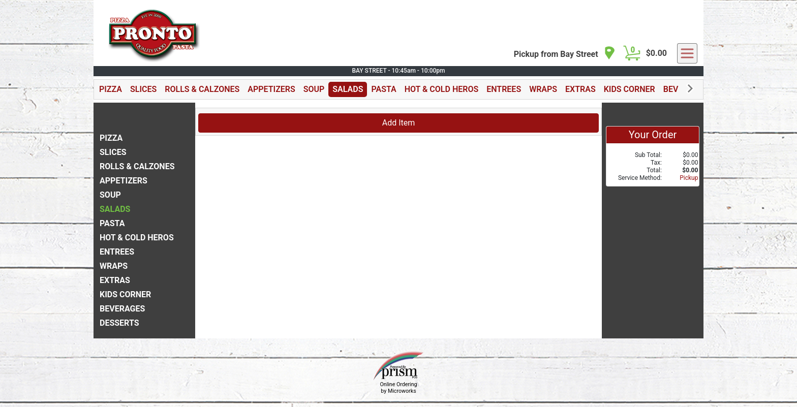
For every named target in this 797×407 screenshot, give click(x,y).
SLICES (143, 89)
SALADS (347, 89)
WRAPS (543, 89)
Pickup (689, 177)
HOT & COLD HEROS (442, 89)
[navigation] (565, 53)
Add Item (398, 123)
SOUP (314, 89)
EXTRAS (580, 89)
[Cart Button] (632, 53)
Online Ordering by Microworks (398, 387)
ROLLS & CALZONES (202, 89)
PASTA (383, 89)
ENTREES (503, 89)
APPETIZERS (271, 89)
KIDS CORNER (629, 89)
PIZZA (110, 89)
